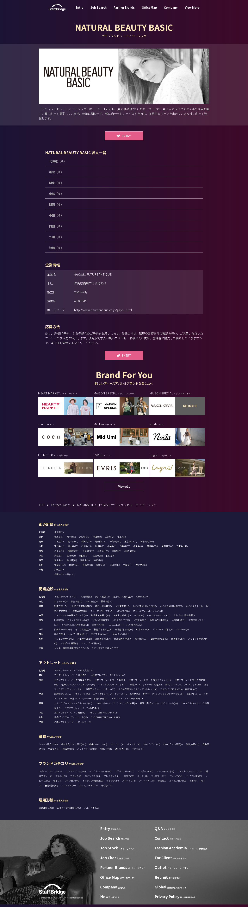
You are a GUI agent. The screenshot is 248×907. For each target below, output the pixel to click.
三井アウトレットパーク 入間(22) (146, 687)
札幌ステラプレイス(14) (65, 599)
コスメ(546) (76, 778)
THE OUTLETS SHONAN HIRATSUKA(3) (178, 691)
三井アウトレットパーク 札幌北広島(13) (73, 673)
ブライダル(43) (68, 787)
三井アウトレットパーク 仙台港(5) (70, 677)
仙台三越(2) (76, 603)
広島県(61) (98, 558)
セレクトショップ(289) (100, 774)
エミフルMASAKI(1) (100, 636)
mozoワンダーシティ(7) (158, 617)
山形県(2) (109, 539)
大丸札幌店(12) (102, 599)
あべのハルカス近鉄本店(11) (75, 627)
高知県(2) (98, 562)
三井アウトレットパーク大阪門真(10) (82, 710)
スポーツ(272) (129, 783)
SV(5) (104, 746)
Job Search (98, 10)
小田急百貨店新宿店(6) (81, 608)
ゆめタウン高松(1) (121, 636)
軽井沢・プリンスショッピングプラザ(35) (163, 696)
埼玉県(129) (100, 544)
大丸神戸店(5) (98, 627)
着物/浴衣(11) (51, 787)
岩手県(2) (71, 539)
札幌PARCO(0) (142, 599)
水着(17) (162, 783)
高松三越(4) (59, 636)
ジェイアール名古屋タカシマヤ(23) (71, 617)
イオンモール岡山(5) (163, 631)
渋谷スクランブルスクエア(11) (148, 613)
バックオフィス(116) (87, 751)
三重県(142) (182, 548)
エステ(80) (129, 778)
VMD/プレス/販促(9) (173, 746)
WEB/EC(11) (106, 751)
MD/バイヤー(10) (152, 746)
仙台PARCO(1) (61, 603)
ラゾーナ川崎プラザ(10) (101, 613)
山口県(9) (110, 558)
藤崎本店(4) (106, 603)
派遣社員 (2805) (46, 810)
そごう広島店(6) (83, 631)
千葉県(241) (115, 544)
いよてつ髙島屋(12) (78, 636)
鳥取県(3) (58, 558)
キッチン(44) (112, 783)
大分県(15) (115, 567)
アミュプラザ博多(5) (91, 646)
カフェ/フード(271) (88, 787)
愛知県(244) (167, 548)
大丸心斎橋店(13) (100, 622)
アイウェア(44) (72, 783)
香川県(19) (72, 562)
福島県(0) (122, 539)
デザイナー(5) (117, 746)
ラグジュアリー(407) (124, 774)
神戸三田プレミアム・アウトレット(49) (159, 705)
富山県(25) (73, 548)
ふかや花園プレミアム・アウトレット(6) (137, 691)
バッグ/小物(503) (193, 778)
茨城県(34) (59, 544)
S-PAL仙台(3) (91, 603)
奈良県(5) (116, 553)
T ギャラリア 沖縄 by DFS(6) (105, 650)
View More (192, 10)
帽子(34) (57, 783)
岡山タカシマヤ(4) (63, 631)
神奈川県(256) (147, 544)
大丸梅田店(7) (178, 622)
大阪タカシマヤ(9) (121, 622)
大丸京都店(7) (139, 622)
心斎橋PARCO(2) (134, 627)
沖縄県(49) (59, 572)
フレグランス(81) (112, 778)
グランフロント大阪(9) (78, 622)
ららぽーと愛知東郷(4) (184, 617)
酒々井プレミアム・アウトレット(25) (183, 687)
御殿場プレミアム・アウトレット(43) (72, 696)
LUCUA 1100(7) (116, 627)
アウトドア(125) (147, 783)
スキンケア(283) (93, 778)
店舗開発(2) (68, 751)
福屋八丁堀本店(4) (103, 631)
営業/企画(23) (192, 746)
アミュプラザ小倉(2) (64, 641)
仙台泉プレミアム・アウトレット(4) (107, 677)
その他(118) (106, 787)
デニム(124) (61, 778)
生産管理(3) (53, 751)
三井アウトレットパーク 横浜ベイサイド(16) (150, 682)
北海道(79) (59, 534)
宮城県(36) (84, 539)
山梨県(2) (111, 548)
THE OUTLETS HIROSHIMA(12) (103, 715)
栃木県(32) (73, 544)
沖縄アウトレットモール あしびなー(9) (72, 724)
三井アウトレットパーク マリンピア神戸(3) (116, 705)
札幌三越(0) (86, 599)
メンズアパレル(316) (76, 774)
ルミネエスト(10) (194, 608)
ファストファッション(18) (189, 774)
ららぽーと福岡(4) (69, 646)
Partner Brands (124, 10)
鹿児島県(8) (141, 567)
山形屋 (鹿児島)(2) (159, 641)
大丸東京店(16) (122, 608)
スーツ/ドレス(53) (165, 774)
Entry (79, 10)
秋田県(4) (97, 539)
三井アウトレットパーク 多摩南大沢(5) (72, 682)
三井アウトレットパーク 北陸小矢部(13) (89, 701)
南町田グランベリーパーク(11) (100, 691)
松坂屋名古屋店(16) (100, 617)
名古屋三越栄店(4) (122, 617)
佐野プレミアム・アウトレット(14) (78, 687)
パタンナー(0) (133, 746)
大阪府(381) (88, 553)
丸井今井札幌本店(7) (123, 599)
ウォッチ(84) (176, 778)
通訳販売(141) (122, 751)
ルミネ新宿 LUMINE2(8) (171, 608)
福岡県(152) (60, 567)
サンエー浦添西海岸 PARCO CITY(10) (71, 650)
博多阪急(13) (141, 641)
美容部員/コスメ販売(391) (73, 746)
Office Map (149, 10)
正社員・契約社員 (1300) (69, 810)
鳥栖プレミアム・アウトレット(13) (71, 719)
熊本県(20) (101, 567)
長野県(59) (125, 548)
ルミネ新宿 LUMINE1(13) (145, 608)
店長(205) (94, 746)
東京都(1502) (130, 544)
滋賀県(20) (59, 553)
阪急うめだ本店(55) (159, 622)
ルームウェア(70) (177, 783)
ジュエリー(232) (158, 778)
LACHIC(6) (139, 617)
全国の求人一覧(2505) (64, 576)
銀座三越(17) (60, 608)
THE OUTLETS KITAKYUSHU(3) (106, 719)
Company (171, 10)
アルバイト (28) (91, 810)
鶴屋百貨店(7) (178, 641)
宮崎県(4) (127, 567)
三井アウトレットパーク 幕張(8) (110, 682)
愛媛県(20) (85, 562)
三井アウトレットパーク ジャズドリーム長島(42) (116, 696)
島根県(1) (71, 558)
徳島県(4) (58, 562)
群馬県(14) (86, 544)
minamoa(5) (182, 631)
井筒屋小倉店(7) (103, 641)
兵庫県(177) (103, 553)
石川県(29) (86, 548)
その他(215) (137, 751)
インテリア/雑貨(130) (92, 783)
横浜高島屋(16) (79, 613)
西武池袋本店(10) (103, 608)
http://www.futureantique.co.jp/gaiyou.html (103, 310)
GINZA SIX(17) (123, 613)
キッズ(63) (142, 778)
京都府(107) (73, 553)
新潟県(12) (59, 548)
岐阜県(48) (138, 548)
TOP (42, 507)
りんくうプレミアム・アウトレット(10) (73, 705)
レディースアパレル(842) (51, 774)
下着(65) (193, 783)
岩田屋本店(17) (84, 641)
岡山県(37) (84, 558)
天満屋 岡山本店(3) (124, 631)
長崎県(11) (88, 567)
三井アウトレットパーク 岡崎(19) (128, 701)
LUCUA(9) (59, 622)
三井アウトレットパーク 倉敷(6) (69, 715)
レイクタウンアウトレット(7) (112, 687)
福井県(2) (99, 548)
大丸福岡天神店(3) (123, 641)
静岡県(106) (152, 548)
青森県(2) (58, 539)
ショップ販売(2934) (48, 746)
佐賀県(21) (74, 567)
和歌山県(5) (130, 553)
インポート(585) (145, 774)
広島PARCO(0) (143, 631)
